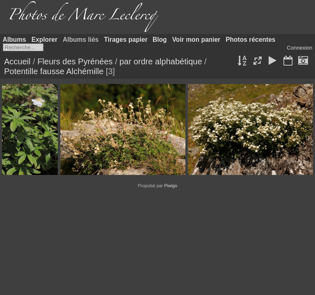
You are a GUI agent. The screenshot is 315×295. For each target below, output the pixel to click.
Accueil (17, 61)
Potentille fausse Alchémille (53, 71)
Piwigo (170, 185)
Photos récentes (250, 39)
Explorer (44, 39)
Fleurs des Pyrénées (74, 61)
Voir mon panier (196, 39)
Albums (14, 39)
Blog (160, 39)
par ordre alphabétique (160, 61)
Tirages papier (126, 39)
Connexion (299, 48)
